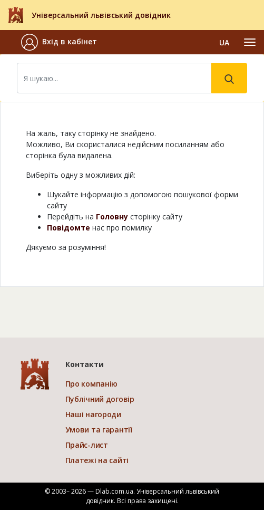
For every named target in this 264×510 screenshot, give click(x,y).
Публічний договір (99, 399)
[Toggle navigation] (249, 42)
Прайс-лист (86, 445)
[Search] (114, 78)
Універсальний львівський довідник (101, 15)
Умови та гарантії (98, 430)
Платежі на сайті (97, 460)
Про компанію (91, 384)
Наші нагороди (93, 414)
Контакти (84, 364)
